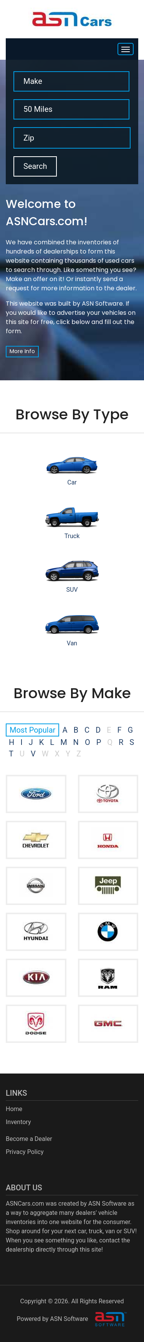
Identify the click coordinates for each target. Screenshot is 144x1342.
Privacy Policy (25, 1151)
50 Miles (38, 109)
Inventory (18, 1122)
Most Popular (32, 730)
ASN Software (102, 303)
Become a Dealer (29, 1138)
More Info (22, 351)
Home (14, 1109)
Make (32, 81)
